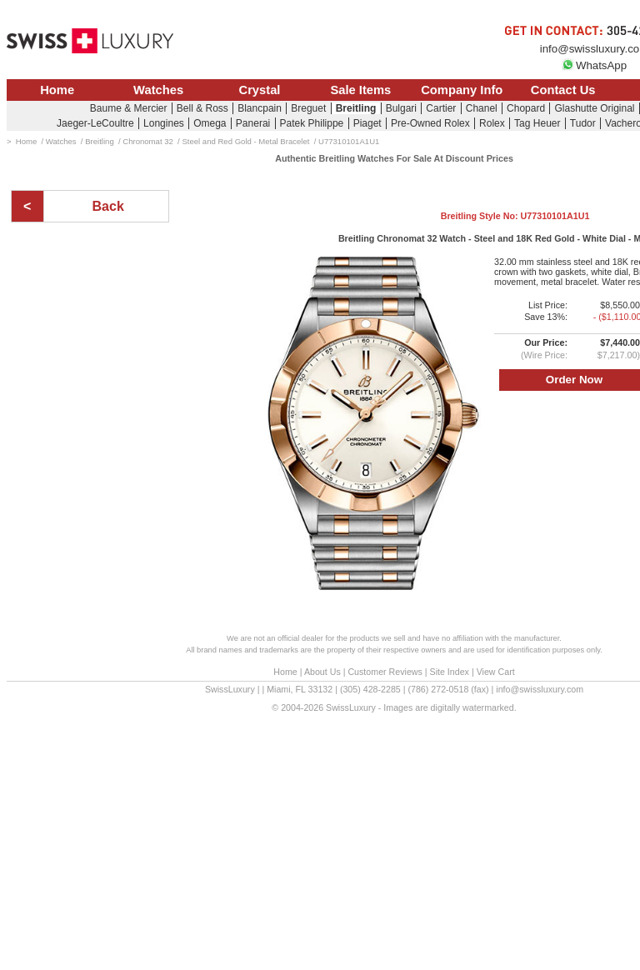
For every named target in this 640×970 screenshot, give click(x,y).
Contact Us (563, 90)
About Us (322, 672)
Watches (158, 90)
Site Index (449, 672)
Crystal (260, 90)
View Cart (496, 672)
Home (57, 90)
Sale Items (360, 90)
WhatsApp (594, 65)
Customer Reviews (385, 672)
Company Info (461, 90)
